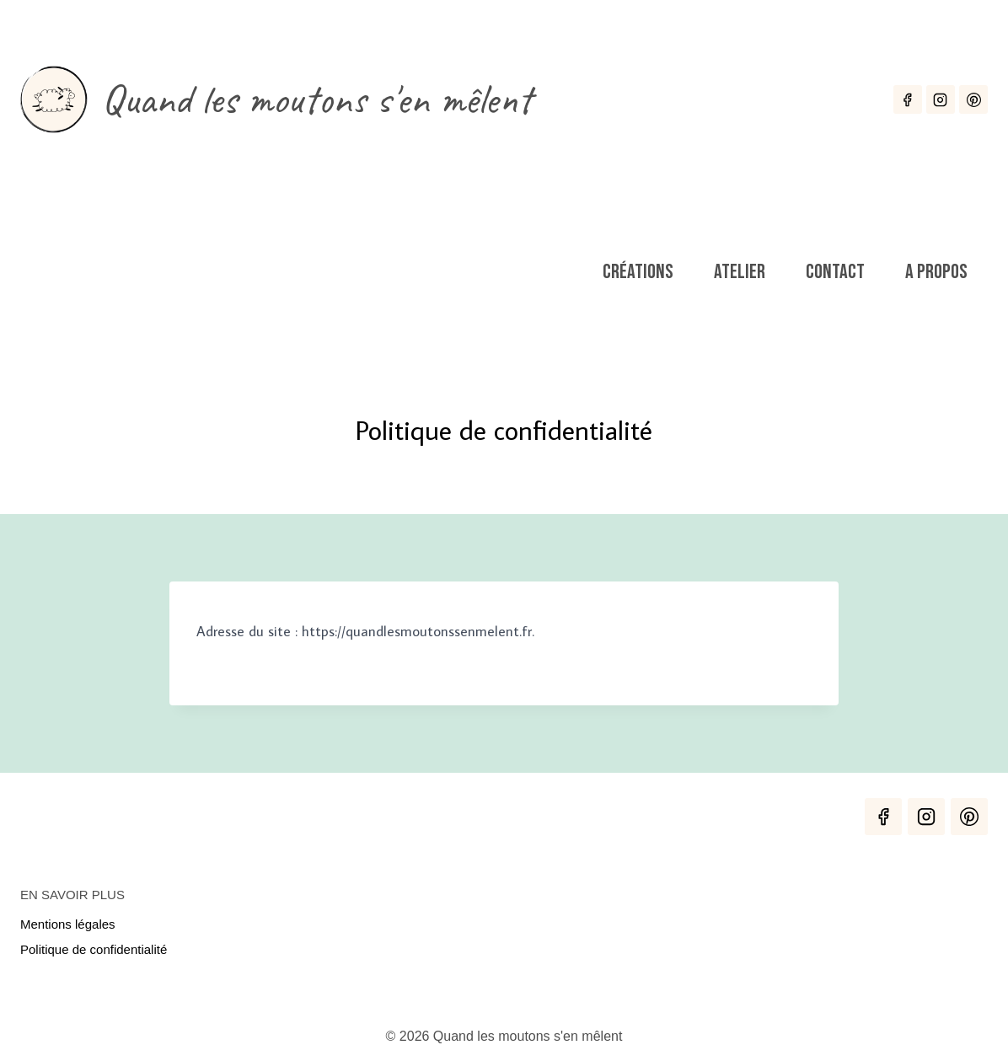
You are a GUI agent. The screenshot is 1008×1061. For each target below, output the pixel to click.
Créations (638, 272)
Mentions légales (67, 924)
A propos (936, 272)
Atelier (739, 272)
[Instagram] (940, 99)
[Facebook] (907, 99)
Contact (835, 272)
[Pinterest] (973, 99)
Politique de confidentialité (93, 949)
